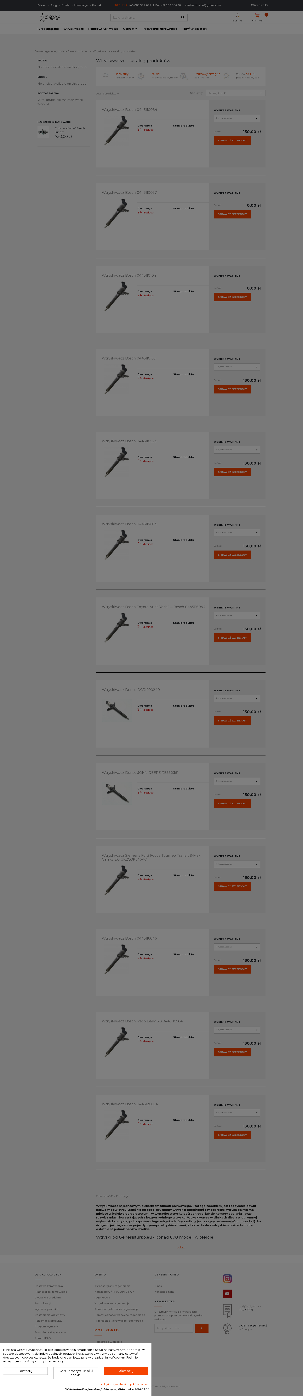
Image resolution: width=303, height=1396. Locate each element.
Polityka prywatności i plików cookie (124, 1384)
